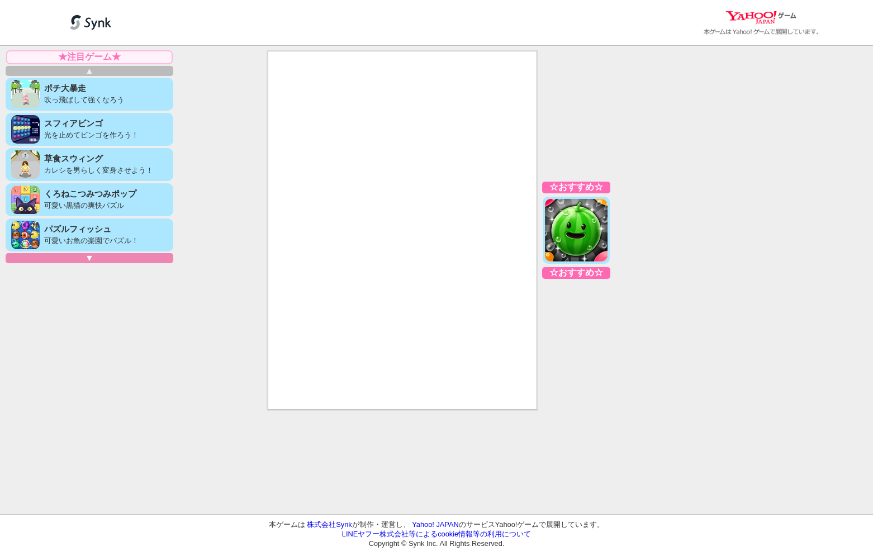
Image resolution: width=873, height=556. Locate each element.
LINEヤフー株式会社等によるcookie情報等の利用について (436, 534)
